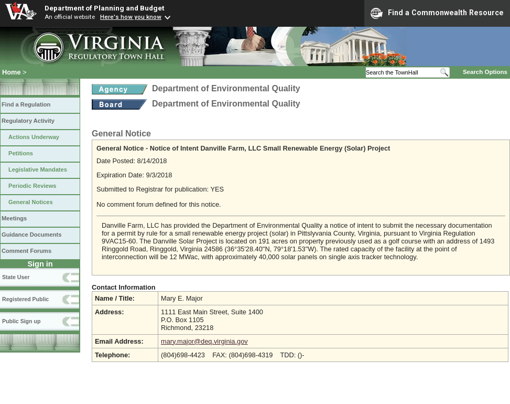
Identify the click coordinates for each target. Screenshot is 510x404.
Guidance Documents (31, 234)
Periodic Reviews (32, 186)
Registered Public (25, 299)
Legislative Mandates (37, 169)
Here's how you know (130, 16)
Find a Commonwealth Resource (437, 13)
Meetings (14, 218)
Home (11, 72)
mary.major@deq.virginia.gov (204, 341)
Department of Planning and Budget (104, 8)
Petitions (20, 153)
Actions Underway (33, 137)
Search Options (485, 72)
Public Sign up (21, 321)
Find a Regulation (26, 104)
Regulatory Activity (28, 121)
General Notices (30, 202)
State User (15, 277)
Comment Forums (26, 251)
